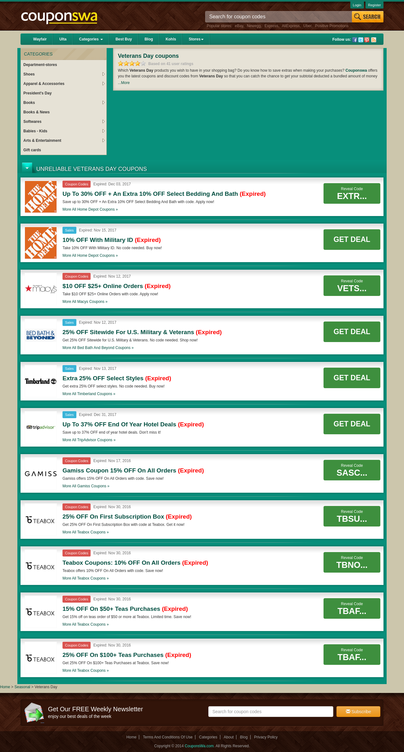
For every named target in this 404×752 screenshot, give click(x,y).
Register (374, 5)
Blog (149, 39)
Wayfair (40, 39)
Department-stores (40, 65)
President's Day (37, 93)
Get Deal (352, 239)
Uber (307, 26)
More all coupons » (90, 209)
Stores (196, 39)
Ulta (63, 39)
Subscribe (358, 711)
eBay (239, 26)
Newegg (254, 26)
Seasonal (23, 687)
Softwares (64, 121)
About (229, 737)
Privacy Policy (266, 737)
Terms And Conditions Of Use (168, 737)
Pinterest (366, 39)
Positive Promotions (331, 26)
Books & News (36, 112)
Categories (91, 39)
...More (124, 83)
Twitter (360, 39)
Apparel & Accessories (64, 83)
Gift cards (32, 150)
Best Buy (124, 39)
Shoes (64, 74)
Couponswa (356, 70)
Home (5, 687)
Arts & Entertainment (64, 140)
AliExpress (291, 26)
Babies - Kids (64, 131)
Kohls (171, 39)
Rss (373, 39)
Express (271, 26)
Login (357, 5)
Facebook (354, 39)
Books (64, 102)
